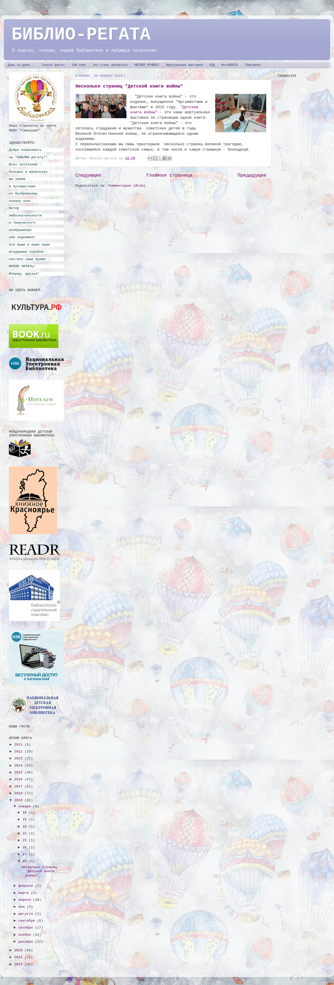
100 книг (79, 65)
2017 (19, 786)
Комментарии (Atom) (127, 186)
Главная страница (169, 175)
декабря (26, 942)
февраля (26, 886)
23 (25, 840)
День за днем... (21, 65)
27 (25, 854)
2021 (19, 957)
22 (25, 833)
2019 (19, 800)
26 (25, 847)
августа (26, 914)
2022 (19, 964)
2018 (19, 793)
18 (25, 827)
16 (25, 819)
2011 (19, 745)
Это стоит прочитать (110, 65)
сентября (27, 921)
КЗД (212, 65)
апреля (25, 900)
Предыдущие (252, 175)
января (25, 806)
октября (26, 928)
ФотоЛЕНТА (229, 65)
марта (24, 893)
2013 (19, 758)
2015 (19, 772)
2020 (19, 950)
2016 (19, 779)
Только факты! (54, 65)
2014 (19, 766)
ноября (25, 935)
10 (25, 812)
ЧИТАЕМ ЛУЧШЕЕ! (147, 65)
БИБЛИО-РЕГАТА (81, 35)
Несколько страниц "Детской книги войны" (129, 86)
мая (22, 907)
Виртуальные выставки (184, 65)
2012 (19, 751)
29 (25, 861)
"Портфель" (253, 65)
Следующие (88, 175)
